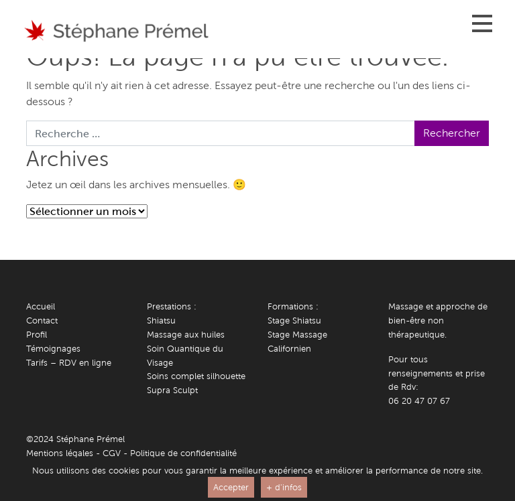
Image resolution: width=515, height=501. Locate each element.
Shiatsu (161, 320)
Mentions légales (59, 453)
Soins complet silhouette (196, 376)
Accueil (40, 306)
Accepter (231, 487)
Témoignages (53, 349)
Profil (36, 335)
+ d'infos (284, 487)
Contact (42, 320)
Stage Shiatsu (294, 320)
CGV (112, 453)
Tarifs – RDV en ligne (68, 363)
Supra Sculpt (172, 390)
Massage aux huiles (186, 335)
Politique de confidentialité (183, 453)
